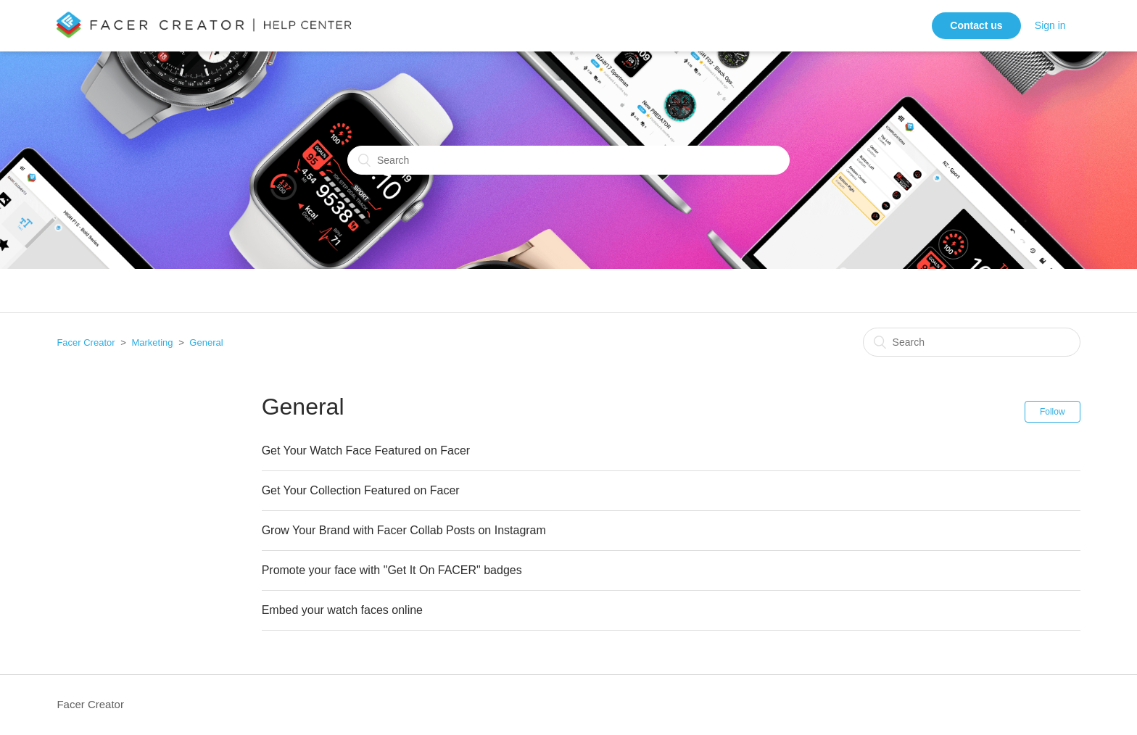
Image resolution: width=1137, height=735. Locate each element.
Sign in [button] (1050, 25)
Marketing (152, 342)
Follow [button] (1052, 412)
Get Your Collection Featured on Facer (361, 490)
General (206, 342)
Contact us (976, 25)
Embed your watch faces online (342, 610)
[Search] (568, 160)
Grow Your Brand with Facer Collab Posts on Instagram (404, 530)
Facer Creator (86, 342)
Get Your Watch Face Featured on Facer (366, 450)
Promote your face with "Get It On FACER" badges (392, 570)
